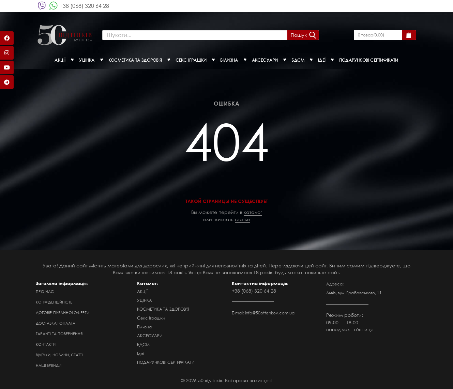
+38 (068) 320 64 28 (84, 5)
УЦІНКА (144, 300)
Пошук (299, 35)
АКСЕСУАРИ (150, 336)
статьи (242, 219)
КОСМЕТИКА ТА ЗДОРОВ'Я (163, 309)
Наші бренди (48, 365)
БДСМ (143, 344)
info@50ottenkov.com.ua (270, 313)
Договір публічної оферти (62, 312)
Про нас (45, 291)
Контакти (46, 344)
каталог (253, 212)
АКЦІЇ (142, 291)
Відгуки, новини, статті (59, 355)
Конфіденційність (54, 302)
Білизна (144, 327)
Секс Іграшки (151, 318)
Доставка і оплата (55, 323)
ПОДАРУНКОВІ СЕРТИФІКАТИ (166, 362)
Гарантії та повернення (59, 334)
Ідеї (140, 353)
